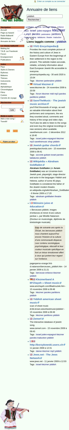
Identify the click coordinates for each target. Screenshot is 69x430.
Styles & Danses (7, 70)
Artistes (3, 84)
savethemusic (25, 37)
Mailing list (4, 48)
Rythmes (4, 73)
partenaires (45, 34)
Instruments (5, 81)
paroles (36, 34)
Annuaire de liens (7, 41)
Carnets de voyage (8, 98)
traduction (57, 37)
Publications (5, 60)
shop (34, 37)
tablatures (41, 37)
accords (38, 27)
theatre (49, 37)
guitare (26, 31)
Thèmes (3, 78)
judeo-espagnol (44, 31)
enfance (60, 27)
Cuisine (3, 95)
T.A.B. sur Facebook (9, 51)
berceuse (46, 27)
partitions (56, 34)
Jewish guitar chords (45, 145)
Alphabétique (6, 87)
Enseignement (6, 57)
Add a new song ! (7, 119)
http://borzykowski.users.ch (46, 344)
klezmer (58, 30)
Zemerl (37, 318)
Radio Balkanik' (7, 36)
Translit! (3, 121)
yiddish (61, 41)
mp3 (28, 34)
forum (38, 94)
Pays (2, 67)
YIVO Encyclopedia (44, 46)
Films (2, 92)
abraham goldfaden (26, 27)
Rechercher (6, 103)
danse (53, 27)
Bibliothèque (5, 38)
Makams (4, 75)
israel (33, 30)
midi (52, 94)
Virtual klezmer (42, 84)
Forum (3, 54)
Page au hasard (7, 33)
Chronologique (6, 90)
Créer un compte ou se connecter (51, 1)
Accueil (3, 30)
